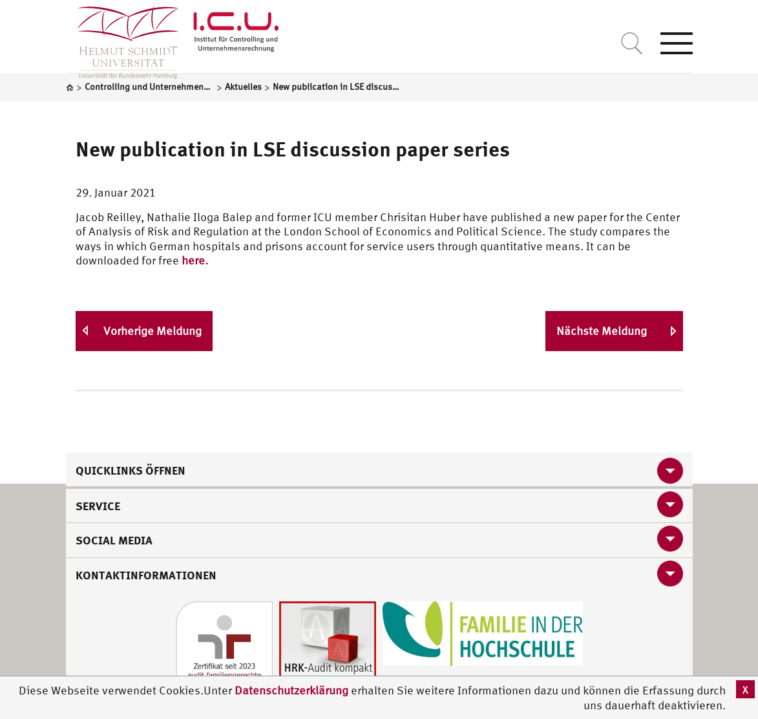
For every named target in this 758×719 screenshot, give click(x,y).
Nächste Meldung (601, 331)
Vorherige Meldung (152, 331)
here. (195, 260)
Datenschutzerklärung (291, 690)
